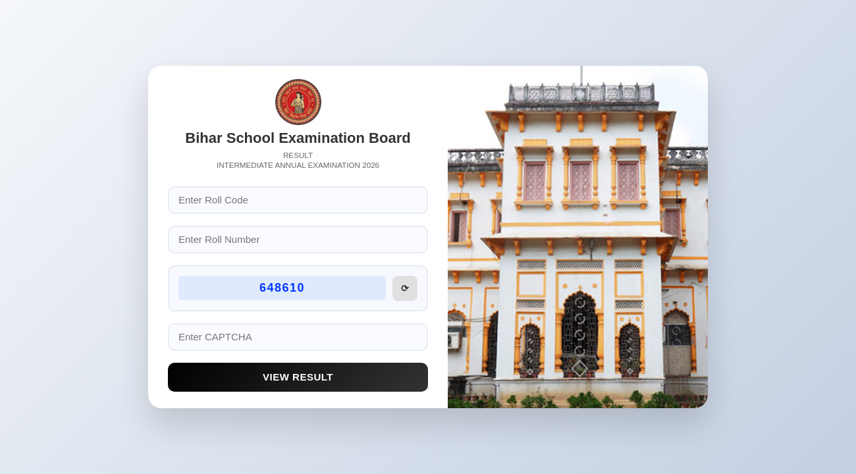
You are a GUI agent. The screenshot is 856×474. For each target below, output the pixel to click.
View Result (298, 376)
